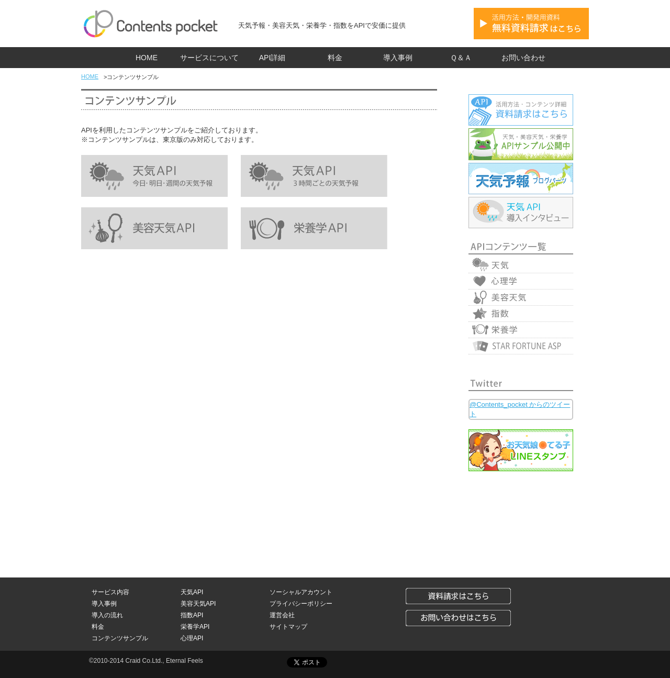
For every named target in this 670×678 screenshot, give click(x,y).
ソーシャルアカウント (301, 592)
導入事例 (397, 57)
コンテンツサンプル (120, 638)
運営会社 (282, 615)
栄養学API (195, 626)
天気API (192, 592)
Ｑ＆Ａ (461, 57)
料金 (335, 57)
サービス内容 (110, 592)
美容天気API (198, 603)
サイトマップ (288, 626)
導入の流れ (107, 615)
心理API (192, 638)
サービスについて (209, 57)
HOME (147, 57)
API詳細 (272, 57)
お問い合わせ (523, 57)
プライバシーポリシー (301, 603)
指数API (192, 615)
